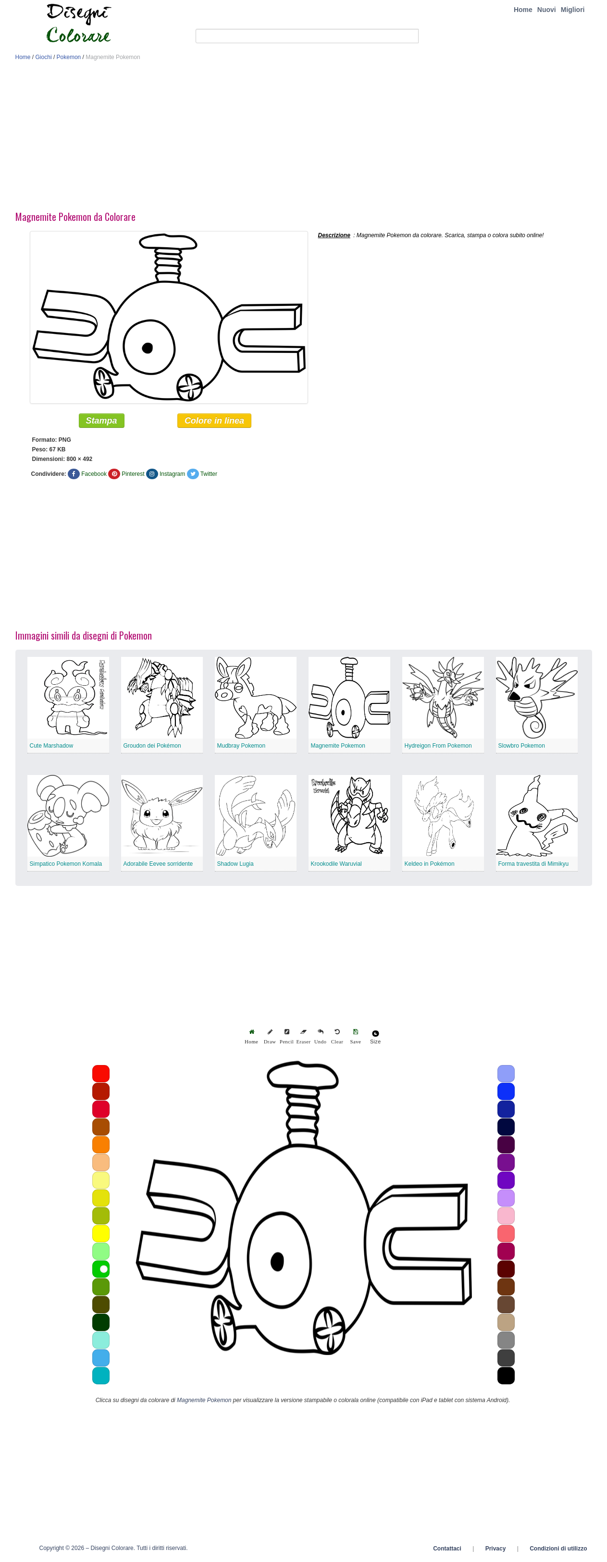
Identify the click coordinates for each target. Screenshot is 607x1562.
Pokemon (69, 57)
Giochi (44, 57)
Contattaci (447, 1549)
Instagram (172, 474)
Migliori (573, 9)
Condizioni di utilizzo (558, 1549)
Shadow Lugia (235, 864)
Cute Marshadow (52, 746)
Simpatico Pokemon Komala (66, 864)
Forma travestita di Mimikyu (533, 864)
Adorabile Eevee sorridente (158, 864)
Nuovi (546, 9)
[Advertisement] (303, 138)
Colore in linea (214, 421)
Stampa (101, 421)
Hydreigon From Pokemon (438, 746)
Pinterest (133, 474)
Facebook (94, 474)
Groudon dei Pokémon (152, 746)
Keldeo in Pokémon (430, 864)
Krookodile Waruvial (336, 864)
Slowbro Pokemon (521, 746)
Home (523, 9)
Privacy (495, 1549)
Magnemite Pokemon (338, 746)
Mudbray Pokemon (241, 746)
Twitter (208, 474)
